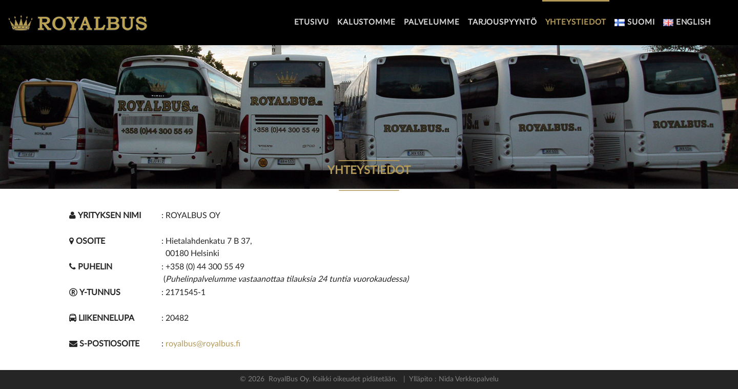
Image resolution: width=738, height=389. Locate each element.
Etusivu (311, 22)
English (687, 22)
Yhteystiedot (576, 22)
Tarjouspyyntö (502, 22)
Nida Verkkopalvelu (468, 379)
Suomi (634, 22)
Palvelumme (432, 22)
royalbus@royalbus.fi (203, 344)
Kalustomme (366, 22)
